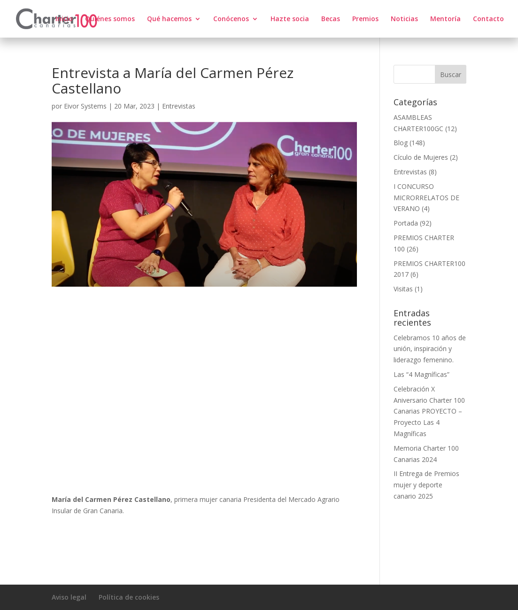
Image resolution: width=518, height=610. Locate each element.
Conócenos (231, 19)
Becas (330, 19)
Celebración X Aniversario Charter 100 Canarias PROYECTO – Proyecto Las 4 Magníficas (429, 411)
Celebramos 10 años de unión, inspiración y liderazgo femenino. (430, 349)
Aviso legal (69, 597)
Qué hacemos (169, 19)
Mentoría (445, 19)
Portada (406, 223)
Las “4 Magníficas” (421, 374)
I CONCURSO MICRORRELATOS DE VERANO (426, 197)
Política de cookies (129, 597)
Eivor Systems (85, 106)
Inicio (64, 19)
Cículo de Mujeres (421, 157)
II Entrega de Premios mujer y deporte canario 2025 (426, 485)
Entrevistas (178, 106)
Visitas (403, 288)
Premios (365, 19)
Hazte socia (290, 19)
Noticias (404, 19)
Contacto (488, 19)
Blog (401, 142)
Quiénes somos (110, 19)
